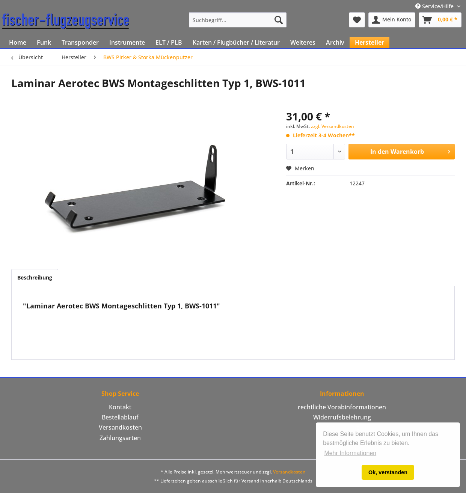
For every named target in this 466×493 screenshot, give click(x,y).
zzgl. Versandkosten (332, 126)
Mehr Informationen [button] (350, 453)
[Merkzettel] (357, 19)
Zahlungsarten (120, 438)
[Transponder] (80, 42)
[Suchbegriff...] (238, 19)
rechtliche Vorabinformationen (342, 407)
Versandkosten (120, 427)
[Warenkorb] (440, 19)
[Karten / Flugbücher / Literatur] (236, 42)
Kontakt (120, 407)
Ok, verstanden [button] (387, 472)
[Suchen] (279, 19)
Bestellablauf (120, 417)
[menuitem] (238, 19)
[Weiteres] (303, 42)
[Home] (18, 42)
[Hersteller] (369, 42)
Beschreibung (34, 277)
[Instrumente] (127, 42)
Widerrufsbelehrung (342, 417)
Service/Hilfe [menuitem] (435, 6)
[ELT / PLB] (168, 42)
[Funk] (44, 42)
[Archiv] (335, 42)
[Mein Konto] (391, 19)
